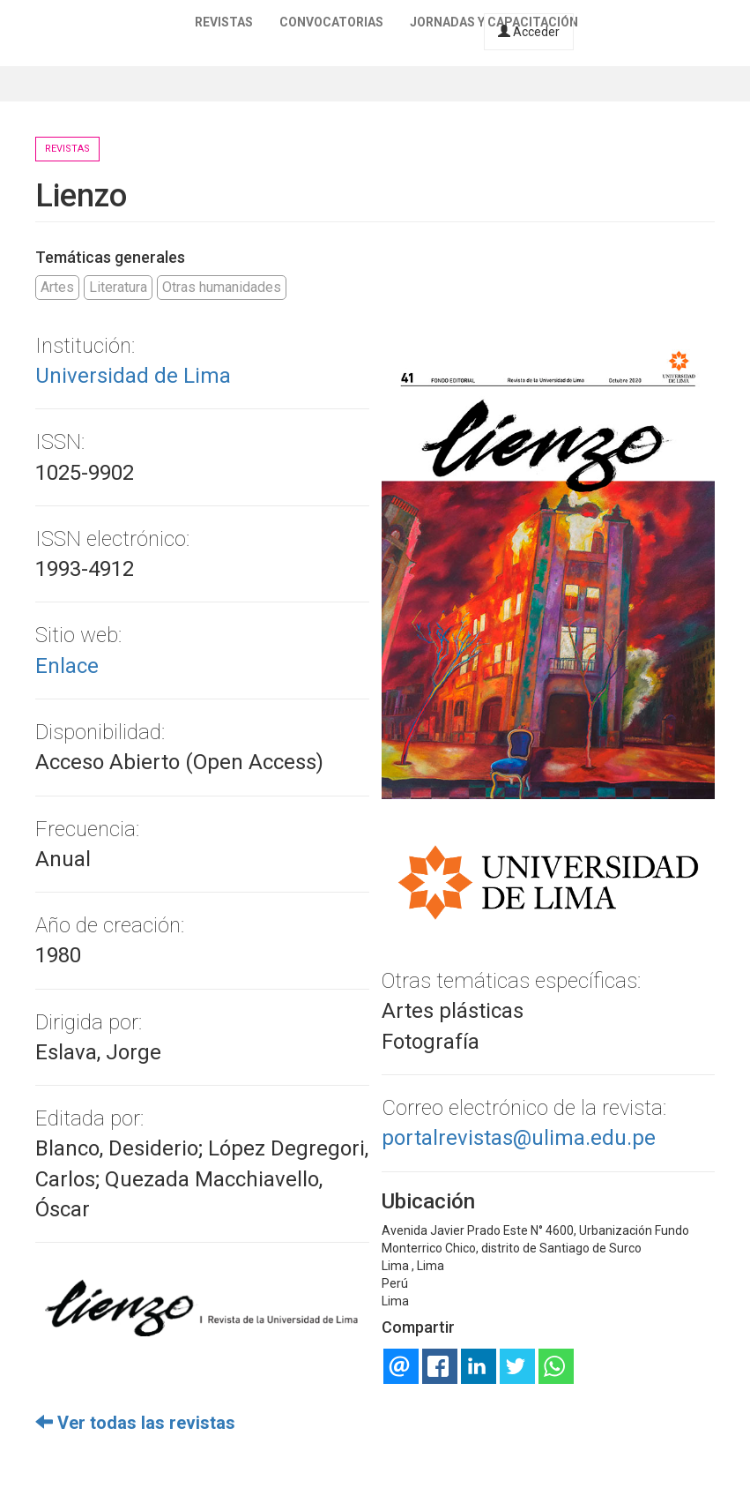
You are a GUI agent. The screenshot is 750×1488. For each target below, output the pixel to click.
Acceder (529, 32)
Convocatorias (331, 22)
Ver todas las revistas (135, 1422)
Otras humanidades (221, 287)
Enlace (67, 666)
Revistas (224, 22)
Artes (57, 287)
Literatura (118, 287)
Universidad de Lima (133, 375)
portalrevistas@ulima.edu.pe (519, 1137)
